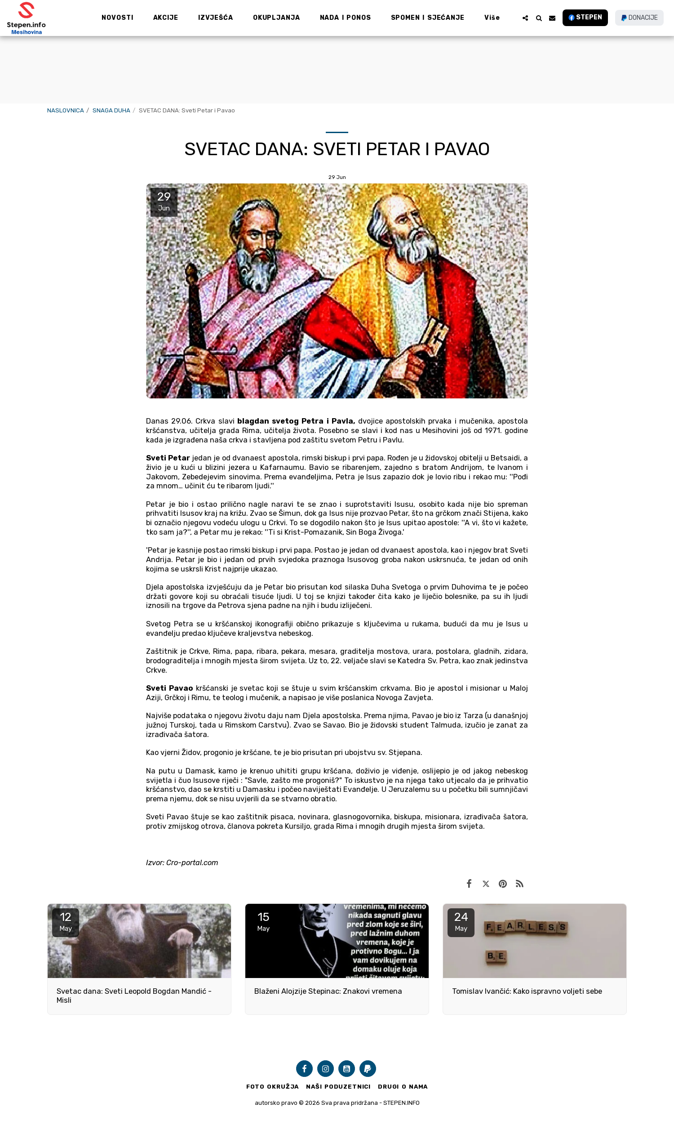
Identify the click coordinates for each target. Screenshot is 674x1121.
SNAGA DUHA (111, 110)
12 (65, 921)
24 (461, 921)
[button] (525, 18)
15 (263, 921)
